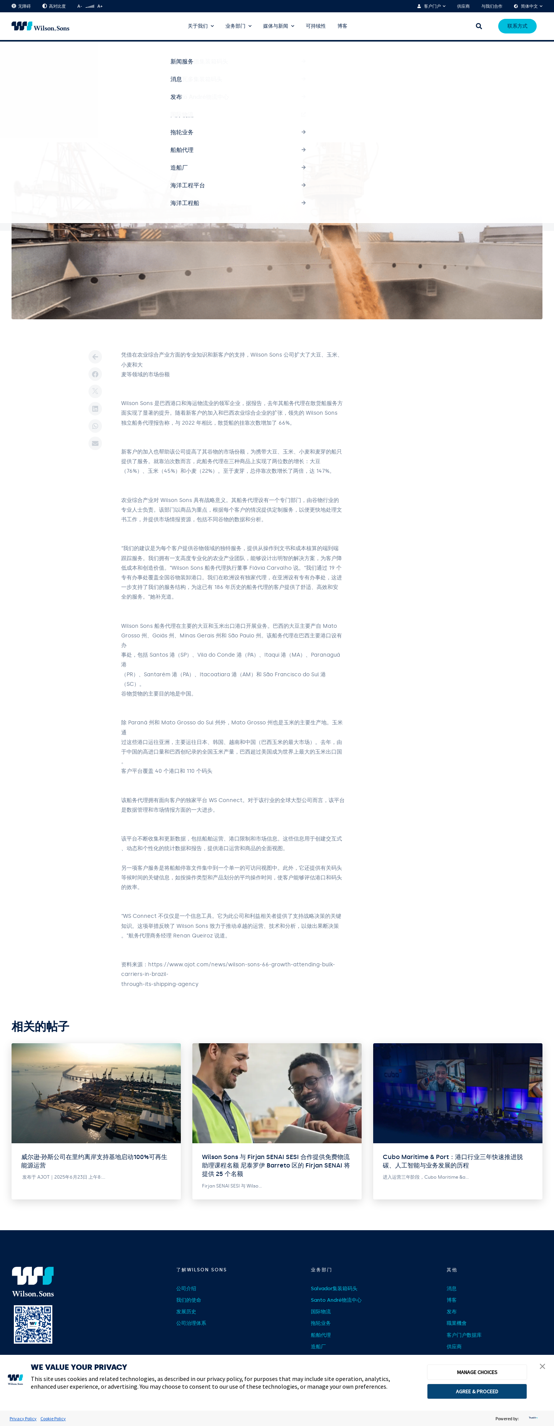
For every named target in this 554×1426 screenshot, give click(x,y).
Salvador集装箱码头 (334, 1288)
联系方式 (517, 26)
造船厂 (318, 1346)
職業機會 (457, 1323)
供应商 (463, 6)
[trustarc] (532, 1418)
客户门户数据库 (464, 1335)
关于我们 (198, 26)
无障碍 (21, 6)
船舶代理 (321, 1335)
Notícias (40, 55)
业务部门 (235, 26)
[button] (542, 1367)
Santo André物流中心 (336, 1300)
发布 (452, 1311)
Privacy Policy (23, 1418)
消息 (452, 1288)
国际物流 (321, 1311)
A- (79, 6)
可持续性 (316, 26)
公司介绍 (186, 1288)
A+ (99, 6)
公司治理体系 (191, 1323)
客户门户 (432, 6)
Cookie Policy (53, 1418)
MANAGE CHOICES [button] (477, 1372)
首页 (16, 54)
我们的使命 (188, 1300)
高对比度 (54, 6)
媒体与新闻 (275, 26)
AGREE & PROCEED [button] (477, 1391)
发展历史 (186, 1311)
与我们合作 (491, 6)
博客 (342, 26)
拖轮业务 (321, 1323)
